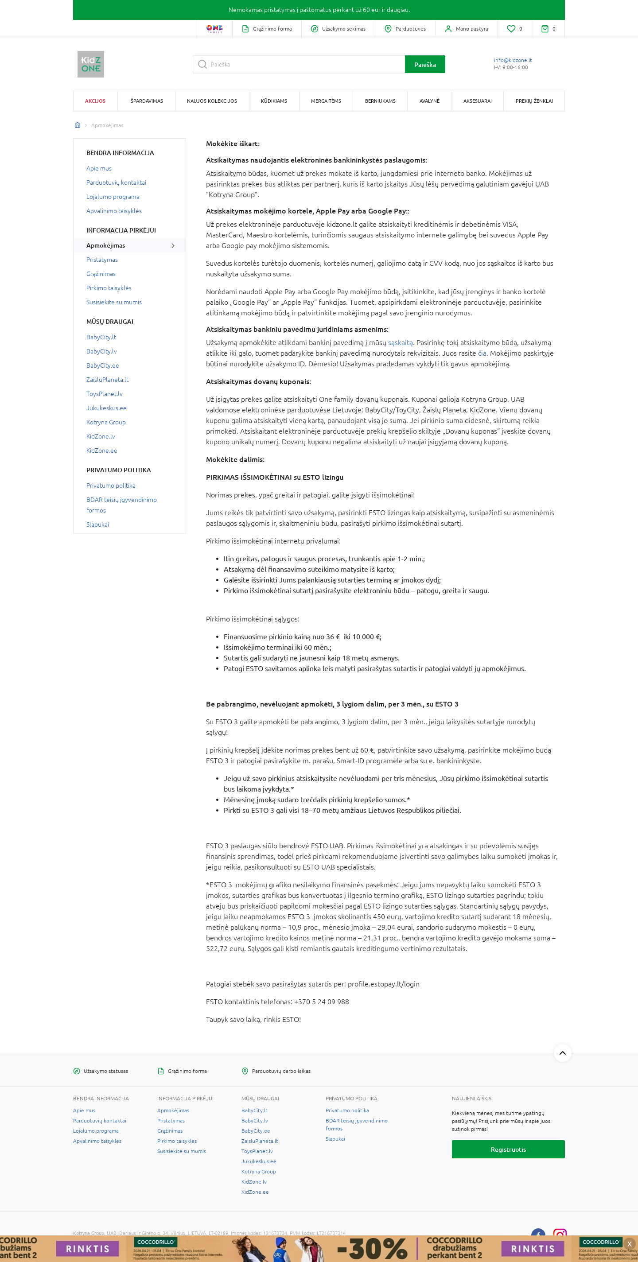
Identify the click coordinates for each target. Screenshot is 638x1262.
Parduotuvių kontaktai (116, 182)
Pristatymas (102, 259)
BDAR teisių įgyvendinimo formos (121, 505)
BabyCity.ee (102, 365)
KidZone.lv (100, 436)
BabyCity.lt (101, 337)
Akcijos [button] (95, 101)
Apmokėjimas (105, 245)
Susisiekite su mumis (114, 302)
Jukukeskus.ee (106, 408)
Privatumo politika (111, 485)
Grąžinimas (101, 273)
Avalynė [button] (430, 101)
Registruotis (508, 1149)
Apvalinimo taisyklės (114, 210)
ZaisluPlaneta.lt (107, 379)
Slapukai (97, 524)
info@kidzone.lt (513, 60)
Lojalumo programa (113, 196)
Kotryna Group (106, 422)
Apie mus (99, 168)
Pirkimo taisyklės (109, 287)
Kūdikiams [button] (274, 101)
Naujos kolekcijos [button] (212, 101)
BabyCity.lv (101, 351)
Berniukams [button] (380, 101)
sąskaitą (400, 342)
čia (482, 353)
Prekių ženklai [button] (534, 101)
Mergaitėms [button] (326, 101)
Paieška (425, 64)
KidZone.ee (101, 450)
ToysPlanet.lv (104, 393)
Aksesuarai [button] (477, 101)
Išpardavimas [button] (146, 101)
